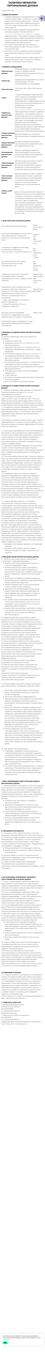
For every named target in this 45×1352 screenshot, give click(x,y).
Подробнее (6, 1339)
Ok (5, 1343)
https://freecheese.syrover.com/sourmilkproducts (20, 34)
